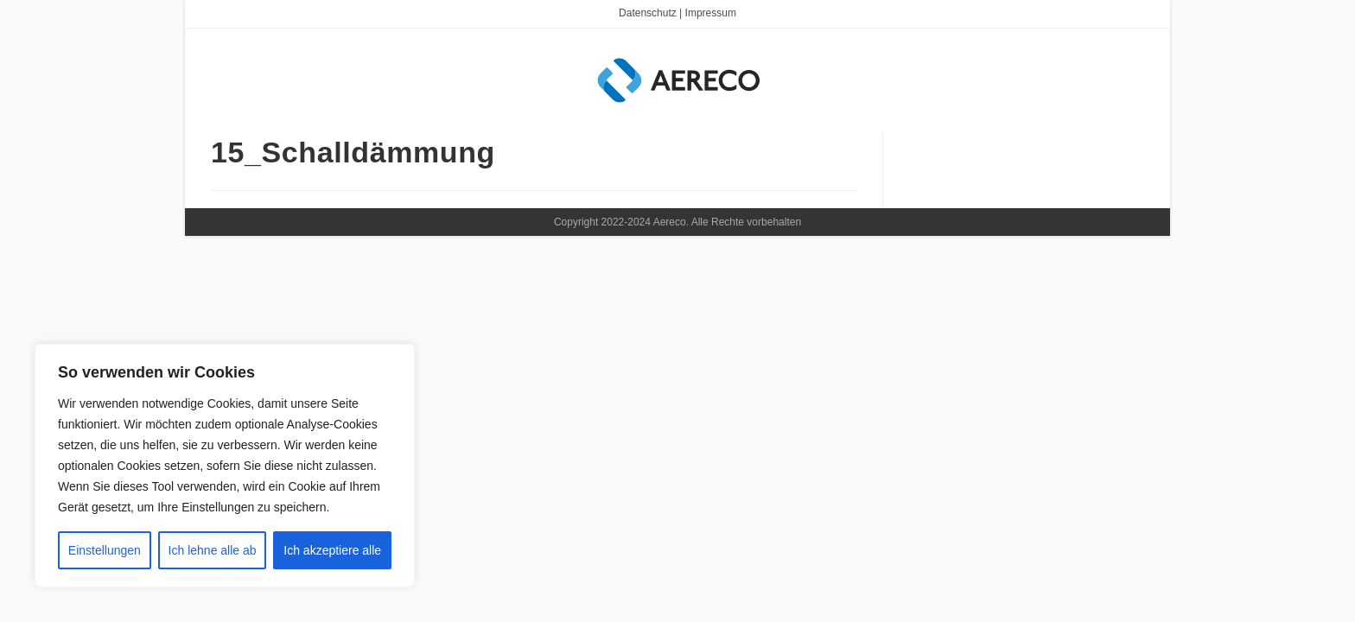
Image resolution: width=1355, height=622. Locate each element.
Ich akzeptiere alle (332, 550)
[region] (225, 465)
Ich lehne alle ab (213, 550)
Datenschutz (648, 13)
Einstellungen (104, 550)
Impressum (710, 13)
